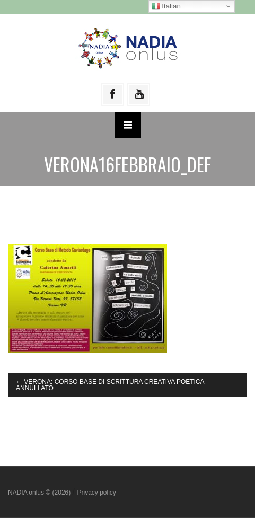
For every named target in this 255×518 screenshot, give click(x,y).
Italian (166, 6)
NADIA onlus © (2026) (40, 492)
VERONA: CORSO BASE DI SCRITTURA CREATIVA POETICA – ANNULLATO (112, 385)
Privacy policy (96, 492)
